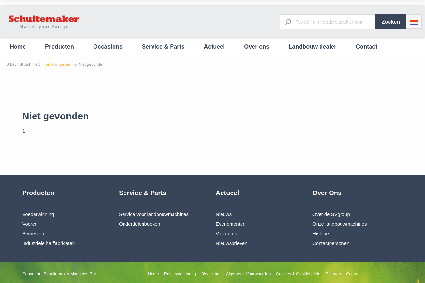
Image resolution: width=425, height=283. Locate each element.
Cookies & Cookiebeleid (298, 273)
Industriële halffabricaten (48, 243)
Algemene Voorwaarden (248, 273)
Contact (366, 46)
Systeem (66, 64)
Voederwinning (38, 214)
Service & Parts (163, 46)
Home (18, 46)
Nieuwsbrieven (231, 243)
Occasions (108, 46)
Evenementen (231, 224)
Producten (59, 46)
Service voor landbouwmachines (154, 214)
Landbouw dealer (312, 46)
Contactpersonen (330, 243)
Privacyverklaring (180, 273)
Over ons (256, 46)
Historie (320, 233)
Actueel (214, 46)
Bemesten (33, 233)
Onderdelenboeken (139, 224)
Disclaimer (211, 273)
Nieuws (224, 214)
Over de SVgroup (331, 214)
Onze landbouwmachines (339, 224)
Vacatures (226, 233)
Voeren (30, 224)
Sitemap (333, 273)
